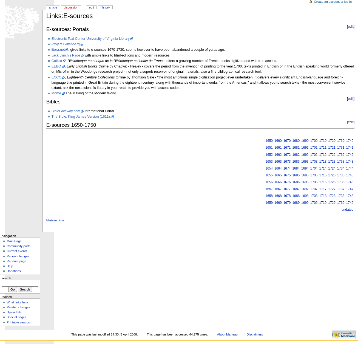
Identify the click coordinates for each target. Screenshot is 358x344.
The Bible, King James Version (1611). (81, 117)
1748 (350, 196)
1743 (350, 161)
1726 (332, 182)
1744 (350, 168)
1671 (287, 148)
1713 (323, 161)
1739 (341, 203)
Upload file (14, 312)
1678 (287, 196)
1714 (323, 168)
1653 (269, 161)
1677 (287, 189)
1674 (287, 168)
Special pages (16, 317)
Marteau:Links (55, 220)
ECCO (57, 77)
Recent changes (18, 256)
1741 (350, 148)
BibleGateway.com (66, 111)
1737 (341, 189)
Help (10, 266)
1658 (269, 196)
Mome (56, 93)
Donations (14, 271)
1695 (305, 175)
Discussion (71, 7)
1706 (314, 182)
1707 (314, 189)
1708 (314, 196)
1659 (269, 203)
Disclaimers (255, 334)
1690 (305, 141)
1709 (314, 203)
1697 (305, 189)
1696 (305, 182)
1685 (296, 175)
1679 (287, 203)
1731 (341, 148)
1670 (287, 141)
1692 (305, 155)
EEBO (56, 66)
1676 (287, 182)
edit (350, 27)
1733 (341, 161)
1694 (305, 168)
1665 (278, 175)
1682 (296, 155)
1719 (323, 203)
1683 (296, 161)
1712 (323, 155)
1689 (296, 203)
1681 (296, 148)
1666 (278, 182)
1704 (314, 168)
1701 (314, 148)
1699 (305, 203)
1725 (332, 175)
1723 (332, 161)
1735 (341, 175)
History (105, 7)
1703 (314, 161)
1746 (350, 182)
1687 (296, 189)
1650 (269, 141)
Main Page (14, 241)
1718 (323, 196)
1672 (287, 155)
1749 (350, 203)
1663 (278, 161)
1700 (314, 141)
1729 (332, 203)
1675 (287, 175)
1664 (278, 168)
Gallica (57, 61)
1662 (278, 155)
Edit (91, 7)
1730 (341, 141)
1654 (269, 168)
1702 (314, 155)
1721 (332, 148)
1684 (296, 168)
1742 (350, 155)
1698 (305, 196)
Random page (16, 261)
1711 (323, 148)
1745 (350, 175)
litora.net (58, 50)
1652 (269, 155)
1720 (332, 141)
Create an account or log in (333, 1)
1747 (350, 189)
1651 (269, 148)
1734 (341, 168)
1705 (314, 175)
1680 (296, 141)
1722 (332, 155)
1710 (323, 141)
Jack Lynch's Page (66, 55)
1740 (350, 141)
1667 (278, 189)
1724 (332, 168)
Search (6, 278)
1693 (305, 161)
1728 (332, 196)
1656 (269, 182)
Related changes (18, 307)
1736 (341, 182)
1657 (269, 189)
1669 (278, 203)
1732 (341, 155)
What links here (17, 302)
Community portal (19, 246)
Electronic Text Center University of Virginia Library (91, 39)
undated (347, 210)
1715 (323, 175)
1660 (278, 141)
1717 (323, 189)
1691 (305, 148)
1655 (269, 175)
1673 (287, 161)
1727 (332, 189)
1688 (296, 196)
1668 (278, 196)
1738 (341, 196)
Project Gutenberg (66, 44)
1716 (323, 182)
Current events (17, 251)
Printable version (18, 322)
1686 (296, 182)
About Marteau (227, 334)
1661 (278, 148)
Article (53, 7)
